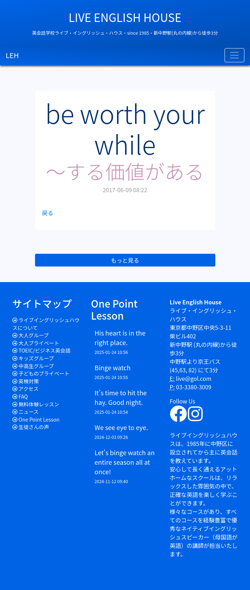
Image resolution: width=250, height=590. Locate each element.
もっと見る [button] (125, 260)
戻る (47, 212)
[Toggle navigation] (234, 55)
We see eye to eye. (121, 427)
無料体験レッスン (38, 404)
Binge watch (112, 367)
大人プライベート (38, 342)
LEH (12, 55)
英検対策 (28, 381)
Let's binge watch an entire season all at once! (124, 462)
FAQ (23, 396)
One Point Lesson (38, 419)
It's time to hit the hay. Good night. (120, 397)
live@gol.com (193, 378)
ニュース (28, 411)
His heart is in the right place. (119, 337)
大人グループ (33, 335)
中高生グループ (36, 366)
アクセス (28, 388)
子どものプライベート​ (43, 373)
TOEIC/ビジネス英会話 (44, 350)
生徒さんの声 (33, 426)
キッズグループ (36, 358)
